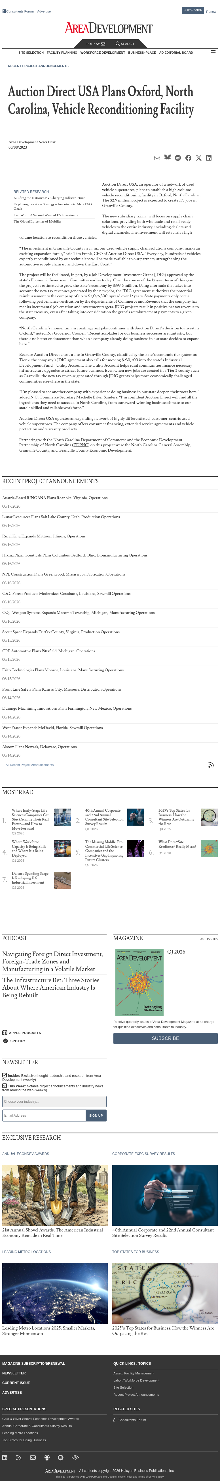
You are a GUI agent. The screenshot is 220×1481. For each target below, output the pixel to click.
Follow (95, 44)
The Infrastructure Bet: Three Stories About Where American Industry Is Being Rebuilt (51, 988)
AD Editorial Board (176, 52)
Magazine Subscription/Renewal (33, 1364)
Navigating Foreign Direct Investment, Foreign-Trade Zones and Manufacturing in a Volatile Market (52, 961)
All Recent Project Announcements (30, 765)
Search (125, 44)
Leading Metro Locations (20, 1433)
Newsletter (14, 1373)
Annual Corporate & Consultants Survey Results (37, 1426)
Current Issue (16, 1383)
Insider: (51, 1078)
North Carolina (186, 195)
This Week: (52, 1088)
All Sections (213, 53)
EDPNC (80, 445)
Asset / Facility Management (133, 1373)
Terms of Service (147, 1476)
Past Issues (208, 939)
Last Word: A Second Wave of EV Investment (46, 215)
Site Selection (123, 1387)
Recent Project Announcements (38, 66)
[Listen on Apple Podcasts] (54, 1032)
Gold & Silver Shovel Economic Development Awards (40, 1418)
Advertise (44, 11)
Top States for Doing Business (24, 1440)
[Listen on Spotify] (54, 1041)
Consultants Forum (20, 11)
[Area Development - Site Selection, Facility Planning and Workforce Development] (110, 27)
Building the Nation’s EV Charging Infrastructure (49, 198)
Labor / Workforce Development (136, 1380)
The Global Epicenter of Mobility (38, 221)
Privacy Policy (124, 1476)
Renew (211, 11)
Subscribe (193, 10)
